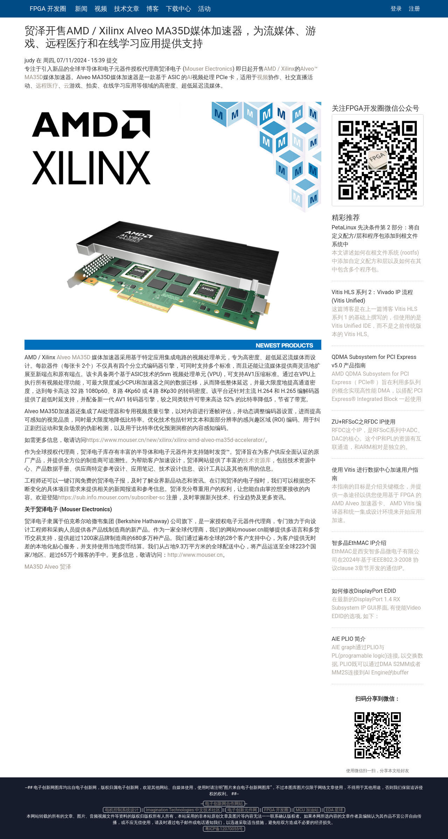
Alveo (51, 566)
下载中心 (178, 8)
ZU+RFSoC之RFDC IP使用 (364, 421)
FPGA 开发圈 (48, 8)
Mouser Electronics (208, 68)
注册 (414, 8)
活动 (204, 8)
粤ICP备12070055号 (224, 828)
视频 (100, 8)
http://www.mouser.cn (195, 555)
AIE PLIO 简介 (349, 639)
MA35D (33, 566)
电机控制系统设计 (122, 809)
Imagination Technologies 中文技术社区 (183, 809)
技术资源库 (257, 460)
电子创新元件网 (242, 809)
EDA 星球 (334, 809)
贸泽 (65, 566)
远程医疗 (47, 85)
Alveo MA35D (74, 357)
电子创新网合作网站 (224, 803)
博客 (152, 8)
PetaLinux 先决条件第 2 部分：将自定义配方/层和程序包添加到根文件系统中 (376, 236)
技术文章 (126, 8)
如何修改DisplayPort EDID (364, 591)
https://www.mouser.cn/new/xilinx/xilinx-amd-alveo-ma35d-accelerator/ (175, 440)
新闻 (81, 8)
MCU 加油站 (307, 809)
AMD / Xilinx (279, 68)
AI (189, 77)
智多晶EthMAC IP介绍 (359, 543)
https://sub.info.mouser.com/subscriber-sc (111, 497)
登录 (396, 8)
